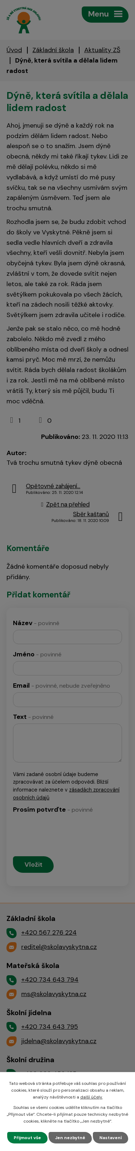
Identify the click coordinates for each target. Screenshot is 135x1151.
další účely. (91, 1097)
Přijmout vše (27, 1138)
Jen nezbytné (70, 1138)
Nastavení (110, 1138)
